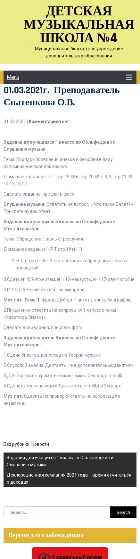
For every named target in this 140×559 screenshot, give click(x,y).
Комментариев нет (49, 121)
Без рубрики (16, 444)
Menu (13, 77)
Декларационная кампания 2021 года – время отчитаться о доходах (69, 478)
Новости (40, 444)
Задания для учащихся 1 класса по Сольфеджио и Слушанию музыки (60, 461)
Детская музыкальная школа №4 (79, 25)
